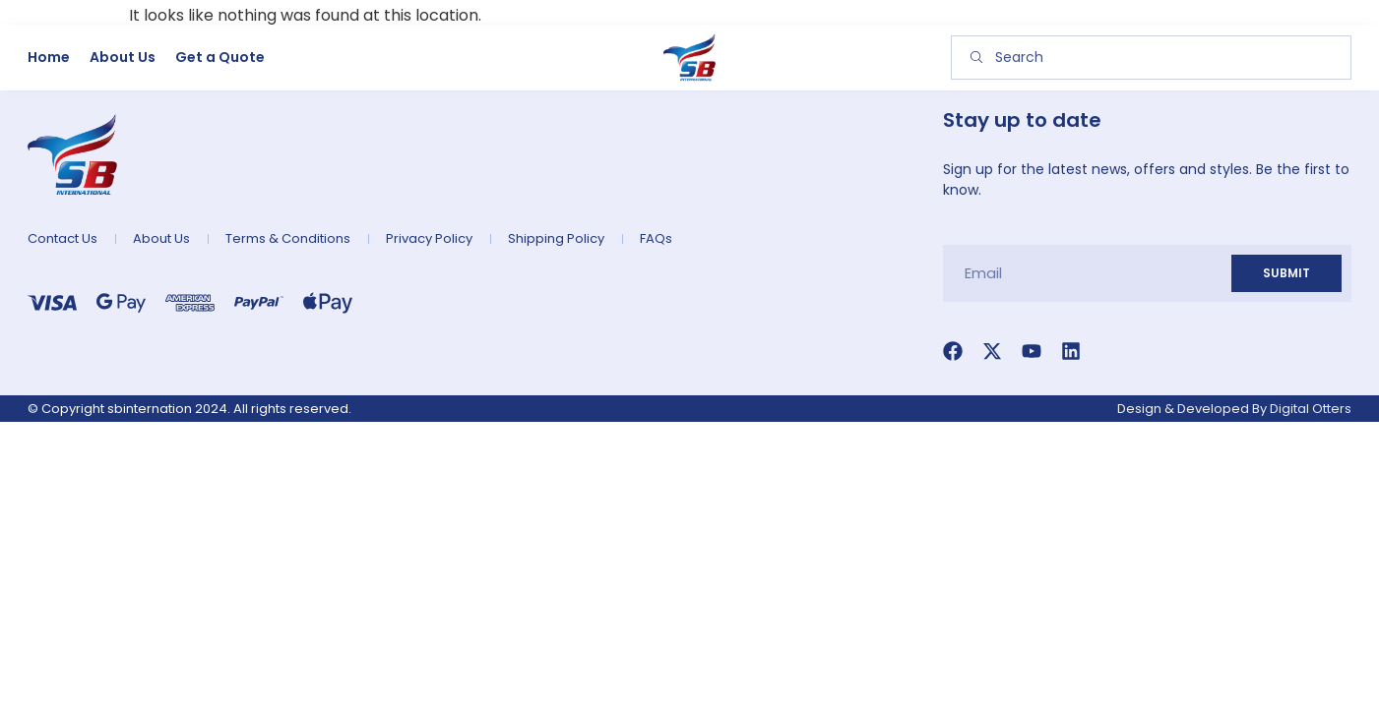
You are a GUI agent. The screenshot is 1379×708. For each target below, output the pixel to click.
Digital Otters (1310, 408)
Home (49, 57)
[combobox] (1151, 57)
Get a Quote (220, 57)
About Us (123, 57)
